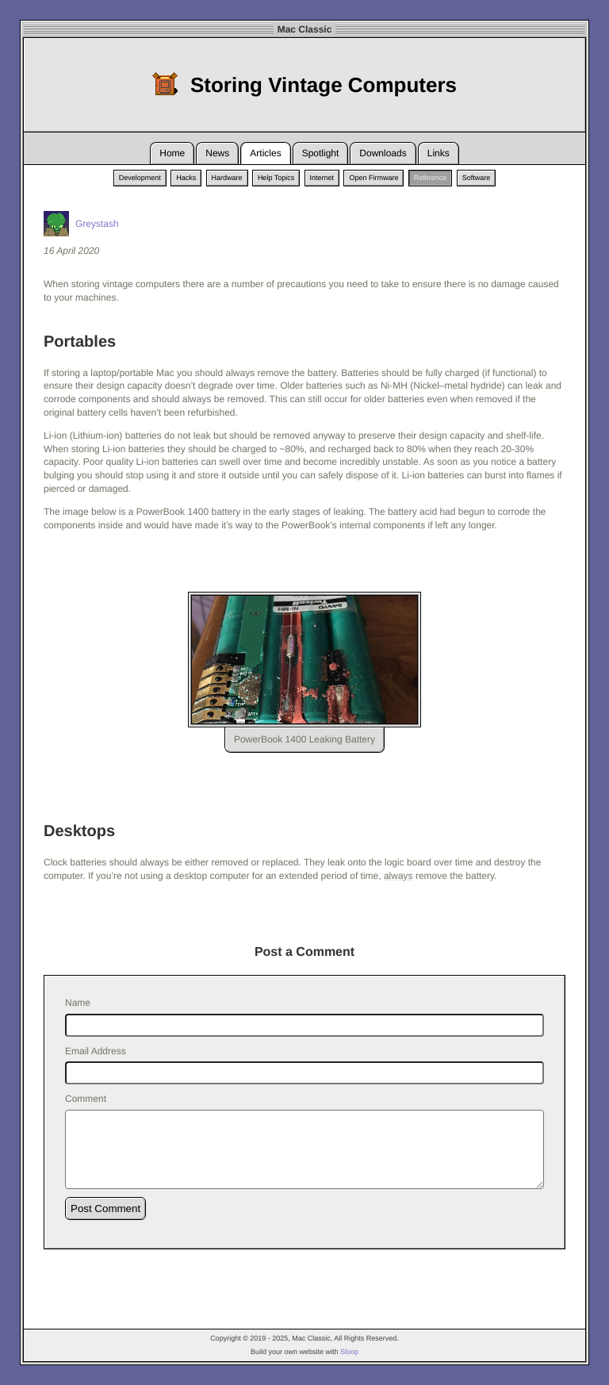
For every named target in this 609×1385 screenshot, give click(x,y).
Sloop (349, 1352)
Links (438, 153)
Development (140, 178)
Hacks (186, 178)
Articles (265, 153)
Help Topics (276, 178)
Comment (85, 1098)
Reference (430, 178)
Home (172, 153)
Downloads (382, 153)
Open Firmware (373, 178)
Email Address (95, 1051)
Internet (322, 178)
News (217, 153)
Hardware (227, 178)
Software (476, 178)
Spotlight (320, 153)
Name (77, 1002)
